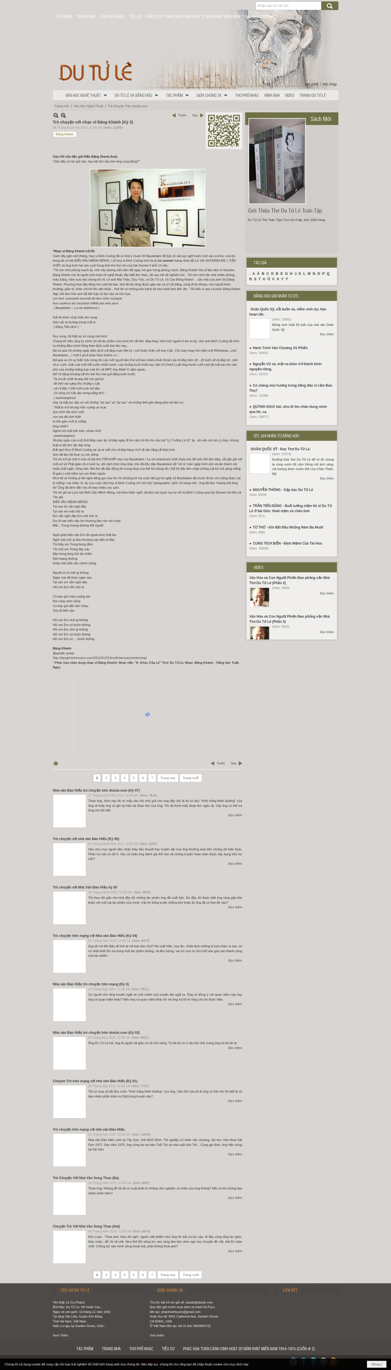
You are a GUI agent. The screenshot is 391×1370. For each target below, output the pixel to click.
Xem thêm (157, 1335)
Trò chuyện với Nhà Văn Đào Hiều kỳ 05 (85, 887)
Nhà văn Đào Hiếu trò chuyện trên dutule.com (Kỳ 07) (96, 790)
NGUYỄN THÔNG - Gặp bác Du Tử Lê (283, 490)
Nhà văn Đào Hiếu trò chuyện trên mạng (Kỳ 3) (91, 984)
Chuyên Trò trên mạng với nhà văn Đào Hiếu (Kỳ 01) (95, 1081)
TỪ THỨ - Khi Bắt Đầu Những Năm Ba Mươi (288, 527)
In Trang (56, 763)
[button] (87, 95)
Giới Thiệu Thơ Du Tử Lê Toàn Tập (285, 210)
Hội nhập (330, 84)
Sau (195, 115)
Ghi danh (312, 84)
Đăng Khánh (65, 134)
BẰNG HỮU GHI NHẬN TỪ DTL (276, 295)
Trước (182, 115)
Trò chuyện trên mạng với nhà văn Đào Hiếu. (89, 1130)
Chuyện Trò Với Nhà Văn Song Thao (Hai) (86, 1226)
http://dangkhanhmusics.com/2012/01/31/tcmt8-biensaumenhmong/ (100, 657)
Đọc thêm (235, 815)
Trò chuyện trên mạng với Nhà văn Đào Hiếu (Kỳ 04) (95, 936)
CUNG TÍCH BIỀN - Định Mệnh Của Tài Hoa (287, 543)
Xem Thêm (60, 1335)
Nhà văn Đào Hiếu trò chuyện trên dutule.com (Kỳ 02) (96, 1033)
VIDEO (258, 567)
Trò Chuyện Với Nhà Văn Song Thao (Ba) (86, 1178)
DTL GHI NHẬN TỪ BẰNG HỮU (276, 435)
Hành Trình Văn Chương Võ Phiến (280, 348)
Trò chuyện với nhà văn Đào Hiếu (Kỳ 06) (86, 839)
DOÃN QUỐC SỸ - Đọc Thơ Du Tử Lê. (281, 449)
